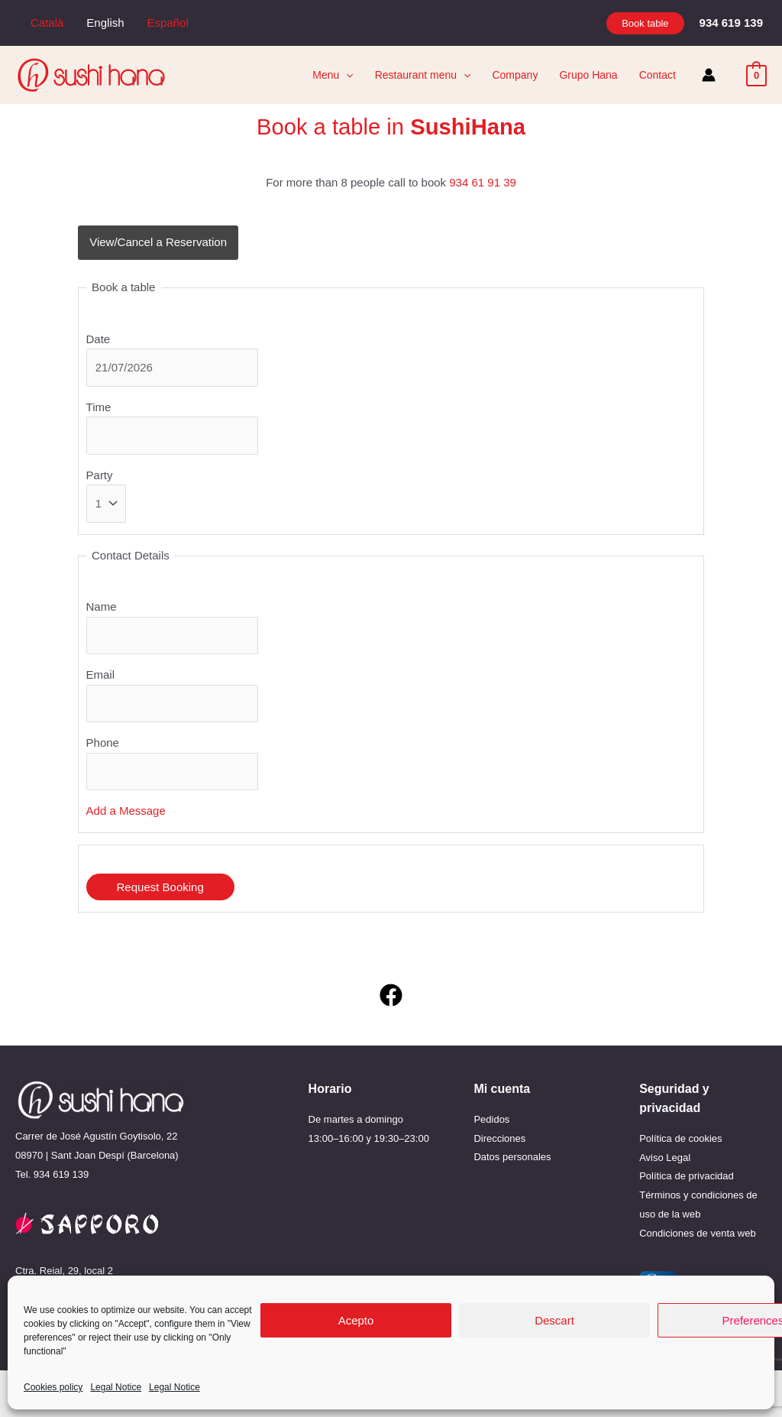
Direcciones (499, 1138)
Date (98, 338)
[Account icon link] (709, 75)
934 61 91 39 (482, 182)
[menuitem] (47, 23)
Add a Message (126, 810)
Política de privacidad (686, 1176)
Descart (554, 1320)
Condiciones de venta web (697, 1233)
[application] (346, 75)
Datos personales (512, 1156)
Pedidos (491, 1119)
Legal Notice (115, 1387)
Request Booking (160, 886)
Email (100, 674)
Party (99, 475)
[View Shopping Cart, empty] (756, 74)
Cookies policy (53, 1387)
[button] (644, 23)
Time (98, 406)
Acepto (356, 1320)
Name (101, 606)
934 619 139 (61, 1174)
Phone (102, 742)
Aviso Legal (664, 1157)
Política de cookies (680, 1138)
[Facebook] (391, 995)
